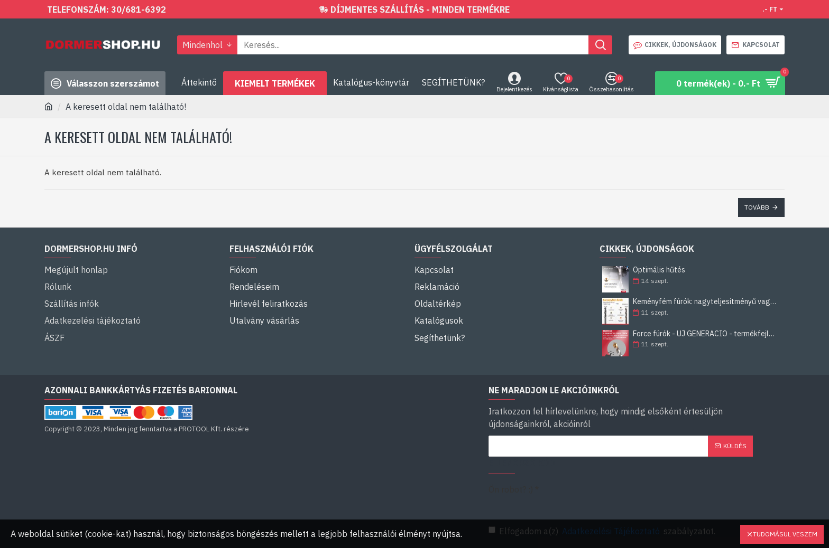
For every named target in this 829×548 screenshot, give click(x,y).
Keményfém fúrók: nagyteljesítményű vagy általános (705, 302)
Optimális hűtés (659, 270)
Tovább (756, 207)
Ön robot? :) (511, 489)
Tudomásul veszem (785, 534)
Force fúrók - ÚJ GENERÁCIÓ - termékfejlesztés (705, 334)
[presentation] (642, 498)
